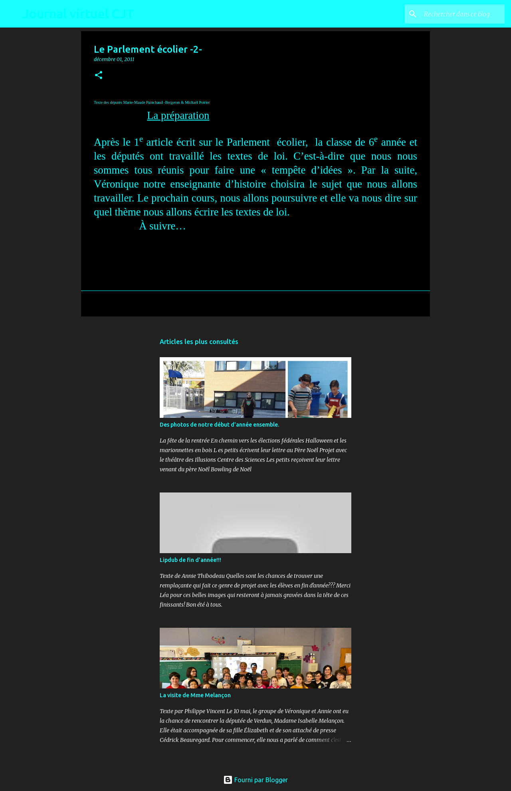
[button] (98, 75)
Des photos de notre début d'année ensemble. (219, 424)
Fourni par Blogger (255, 779)
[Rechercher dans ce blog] (463, 14)
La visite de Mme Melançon (195, 695)
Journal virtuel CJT (78, 13)
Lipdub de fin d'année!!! (190, 560)
